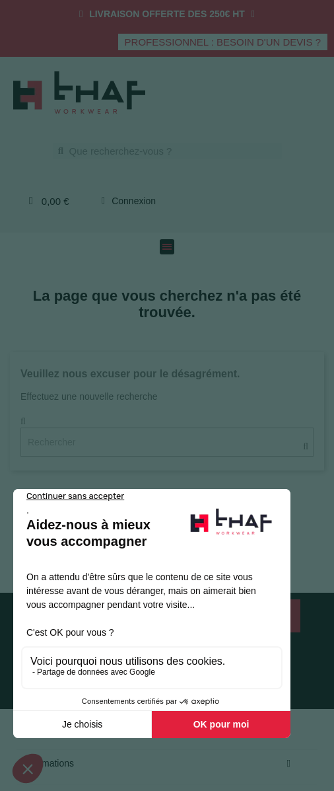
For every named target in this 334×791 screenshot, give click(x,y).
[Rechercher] (167, 442)
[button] (222, 42)
